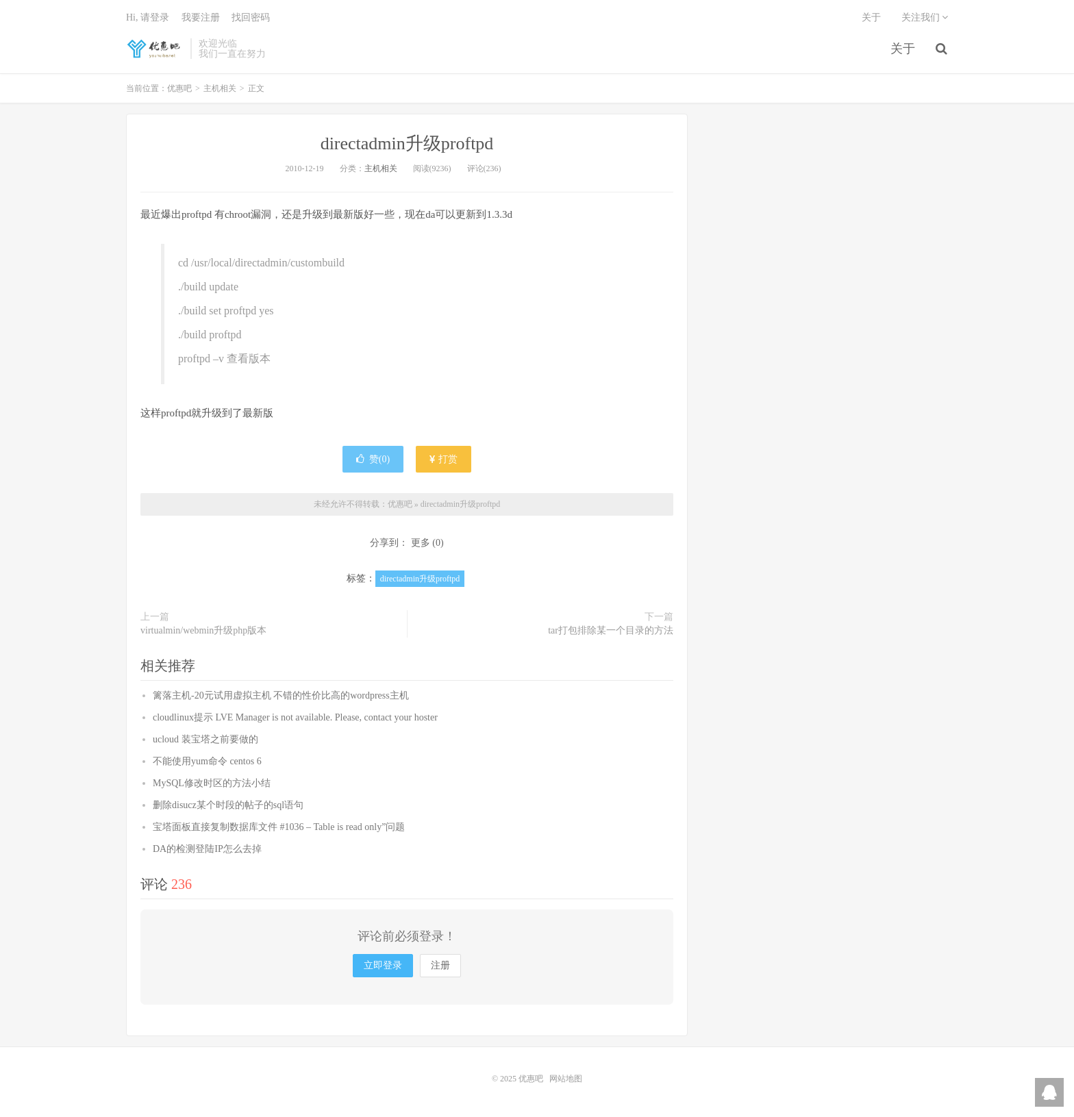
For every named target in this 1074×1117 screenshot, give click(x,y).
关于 (902, 48)
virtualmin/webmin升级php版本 (203, 630)
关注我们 (925, 17)
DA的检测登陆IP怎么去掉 (207, 849)
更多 (420, 543)
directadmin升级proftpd (407, 143)
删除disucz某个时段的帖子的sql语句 (228, 805)
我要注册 (201, 17)
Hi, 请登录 (147, 17)
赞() (373, 459)
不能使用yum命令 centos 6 (207, 761)
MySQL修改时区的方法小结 (212, 783)
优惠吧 (155, 49)
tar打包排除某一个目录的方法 (610, 630)
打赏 (443, 459)
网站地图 (565, 1078)
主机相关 (219, 88)
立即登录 (383, 965)
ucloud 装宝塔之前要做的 (205, 739)
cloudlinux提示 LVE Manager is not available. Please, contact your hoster (295, 717)
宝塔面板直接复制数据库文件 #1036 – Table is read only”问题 (279, 827)
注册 (440, 965)
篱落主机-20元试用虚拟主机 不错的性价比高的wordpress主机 (281, 695)
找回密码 (251, 17)
